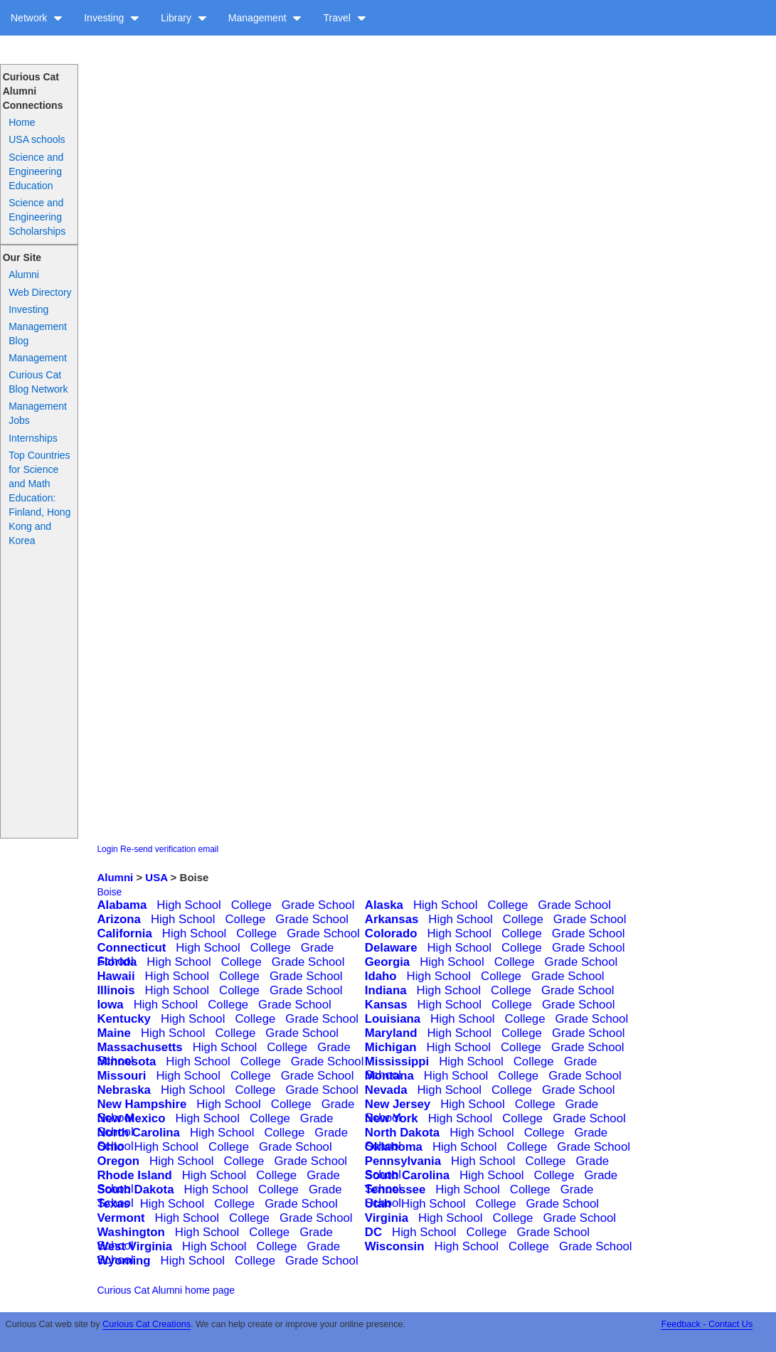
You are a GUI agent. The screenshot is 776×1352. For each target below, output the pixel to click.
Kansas (386, 1004)
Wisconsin (395, 1246)
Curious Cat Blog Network (38, 382)
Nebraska (124, 1090)
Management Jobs (38, 413)
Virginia (386, 1218)
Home (22, 122)
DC (373, 1232)
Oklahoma (393, 1147)
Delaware (391, 947)
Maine (114, 1033)
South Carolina (407, 1175)
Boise (109, 892)
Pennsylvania (403, 1161)
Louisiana (392, 1019)
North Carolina (138, 1132)
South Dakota (135, 1189)
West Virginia (134, 1246)
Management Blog (38, 333)
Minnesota (126, 1061)
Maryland (391, 1033)
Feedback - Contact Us (707, 1324)
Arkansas (392, 919)
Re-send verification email (169, 849)
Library (184, 17)
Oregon (118, 1161)
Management (265, 17)
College (251, 905)
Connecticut (131, 947)
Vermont (120, 1218)
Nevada (386, 1090)
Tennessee (395, 1189)
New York (391, 1118)
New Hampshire (141, 1104)
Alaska (384, 905)
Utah (378, 1203)
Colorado (391, 933)
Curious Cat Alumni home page (166, 1290)
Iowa (110, 1004)
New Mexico (131, 1118)
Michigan (391, 1047)
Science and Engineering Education (36, 171)
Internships (33, 438)
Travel (344, 17)
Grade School (318, 905)
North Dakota (402, 1132)
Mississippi (397, 1061)
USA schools (37, 139)
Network (37, 17)
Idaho (381, 976)
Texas (113, 1203)
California (124, 933)
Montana (389, 1075)
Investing (111, 17)
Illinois (115, 990)
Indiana (386, 990)
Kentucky (124, 1019)
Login (107, 849)
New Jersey (397, 1104)
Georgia (387, 962)
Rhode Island (134, 1175)
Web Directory (40, 292)
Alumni (24, 274)
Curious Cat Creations (146, 1324)
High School (188, 905)
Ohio (110, 1147)
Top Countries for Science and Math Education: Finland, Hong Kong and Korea (39, 497)
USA (156, 877)
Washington (130, 1232)
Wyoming (123, 1260)
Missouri (121, 1075)
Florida (117, 962)
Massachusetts (139, 1047)
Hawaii (115, 976)
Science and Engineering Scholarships (37, 217)
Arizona (119, 919)
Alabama (122, 905)
